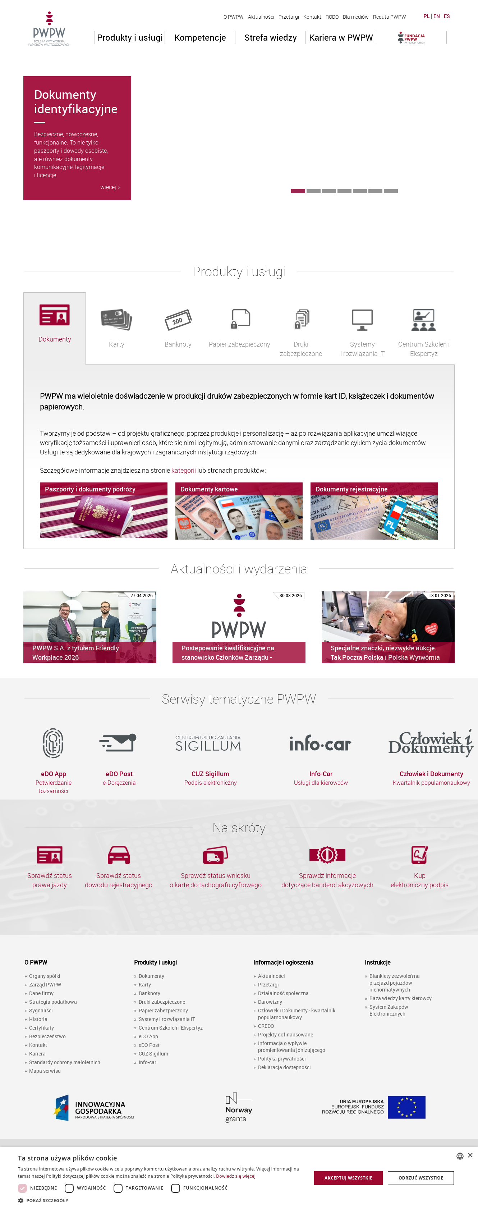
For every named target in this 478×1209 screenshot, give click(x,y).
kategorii (184, 470)
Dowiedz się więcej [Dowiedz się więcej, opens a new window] (236, 1176)
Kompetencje (200, 37)
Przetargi (289, 16)
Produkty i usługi (130, 37)
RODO (332, 16)
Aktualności (261, 16)
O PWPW (234, 16)
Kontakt (312, 16)
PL (426, 16)
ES (447, 16)
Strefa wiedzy (270, 37)
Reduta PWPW (389, 16)
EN (436, 16)
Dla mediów (356, 16)
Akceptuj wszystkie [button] (348, 1178)
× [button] (470, 1155)
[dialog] (239, 1178)
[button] (160, 1200)
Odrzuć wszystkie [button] (421, 1178)
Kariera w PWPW (341, 37)
